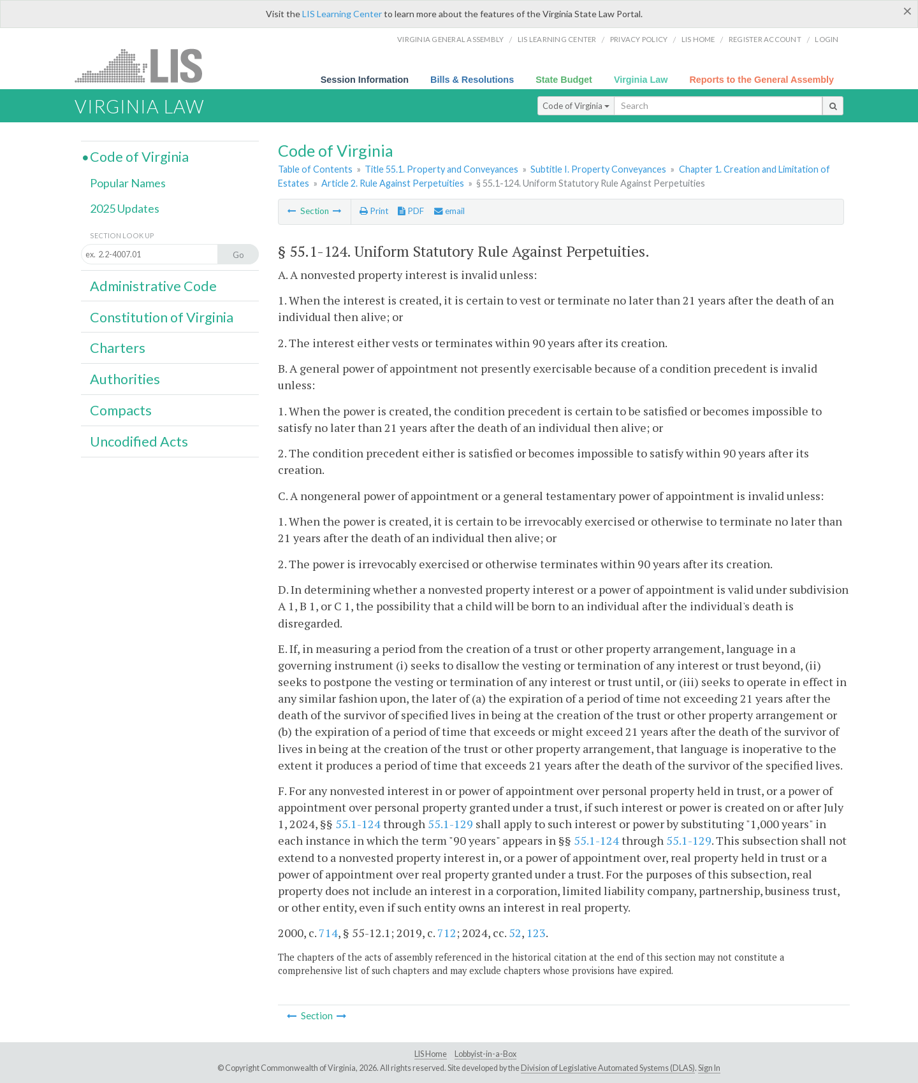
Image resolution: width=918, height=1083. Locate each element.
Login (826, 39)
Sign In (709, 1068)
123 (536, 932)
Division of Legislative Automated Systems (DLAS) (608, 1068)
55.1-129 (450, 823)
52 (515, 932)
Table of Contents (315, 169)
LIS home (698, 39)
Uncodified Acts (139, 441)
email (449, 211)
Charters (117, 348)
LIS (146, 65)
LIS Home (430, 1054)
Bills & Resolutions (472, 80)
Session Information (365, 80)
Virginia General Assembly (450, 39)
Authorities (125, 379)
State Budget (564, 80)
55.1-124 (358, 823)
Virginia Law (641, 80)
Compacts (121, 410)
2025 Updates (124, 208)
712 (446, 932)
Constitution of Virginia (161, 317)
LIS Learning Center (342, 13)
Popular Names (128, 183)
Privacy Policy (639, 39)
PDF (411, 211)
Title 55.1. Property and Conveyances (441, 169)
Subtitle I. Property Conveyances (598, 169)
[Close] (907, 11)
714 (328, 932)
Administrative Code (153, 286)
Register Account (765, 39)
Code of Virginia (576, 106)
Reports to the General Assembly (761, 80)
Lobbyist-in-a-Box (485, 1054)
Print (374, 211)
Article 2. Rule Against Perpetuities (392, 183)
